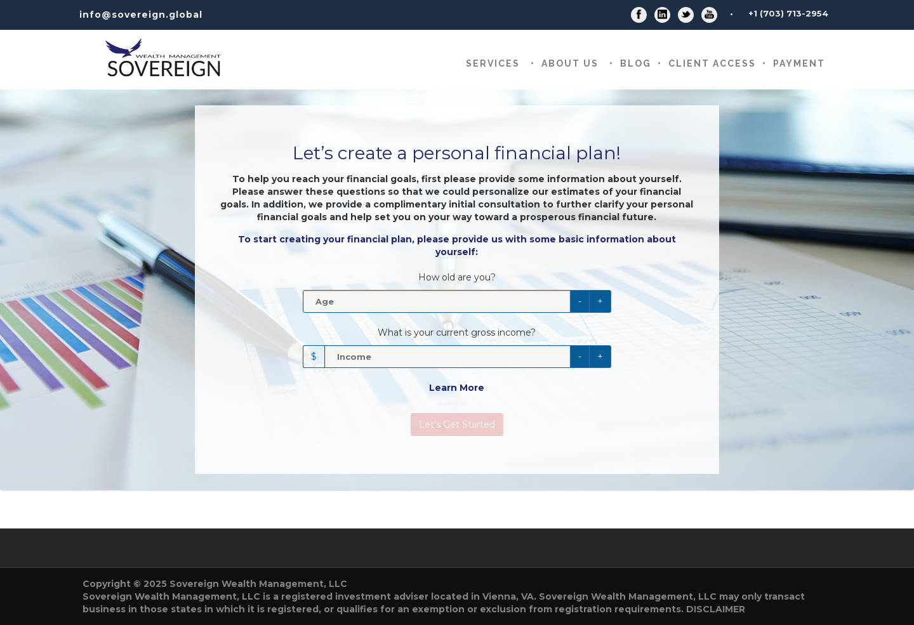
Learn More (456, 387)
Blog (635, 63)
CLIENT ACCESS (712, 63)
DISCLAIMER (715, 609)
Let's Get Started (457, 424)
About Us (570, 63)
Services (493, 63)
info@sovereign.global (140, 14)
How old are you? (457, 277)
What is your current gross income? (457, 332)
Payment (799, 63)
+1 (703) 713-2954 (788, 13)
